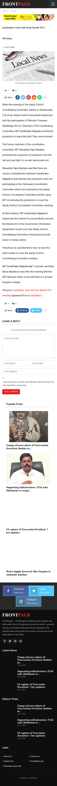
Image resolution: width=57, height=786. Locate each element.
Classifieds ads (37, 761)
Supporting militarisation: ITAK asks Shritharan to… (35, 672)
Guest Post (8, 761)
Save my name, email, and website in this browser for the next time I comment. (28, 383)
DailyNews (36, 295)
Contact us (35, 756)
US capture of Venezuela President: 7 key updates (31, 685)
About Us (8, 756)
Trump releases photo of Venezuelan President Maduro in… (34, 660)
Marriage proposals (12, 766)
